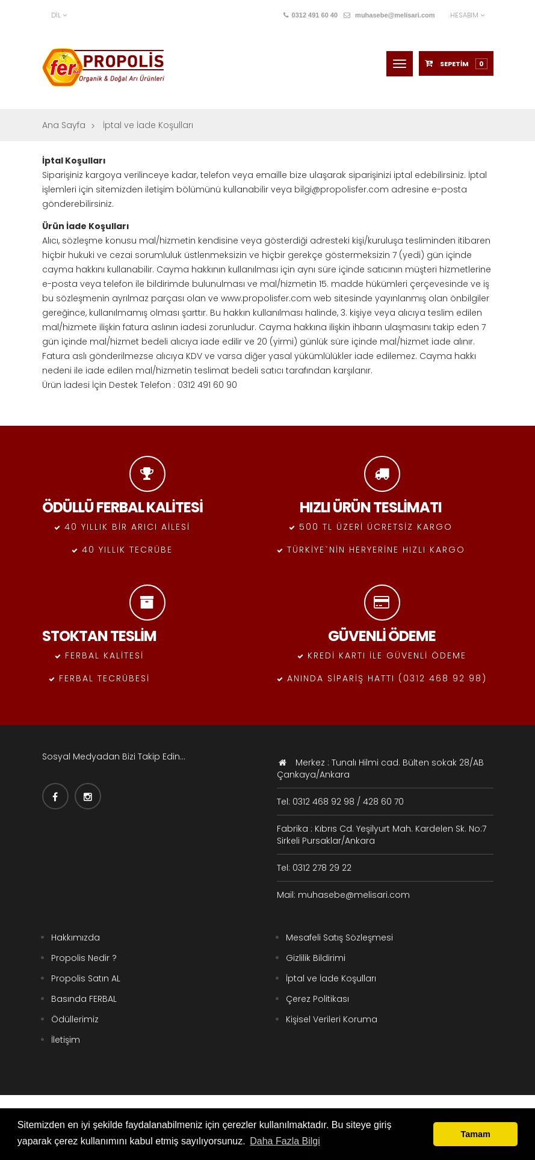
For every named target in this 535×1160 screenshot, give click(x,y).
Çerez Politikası (317, 999)
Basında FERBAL (84, 999)
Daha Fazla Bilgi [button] (285, 1141)
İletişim (65, 1040)
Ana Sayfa (63, 125)
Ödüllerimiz (75, 1019)
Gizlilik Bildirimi (315, 958)
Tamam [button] (475, 1134)
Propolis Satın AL (85, 978)
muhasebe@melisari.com (389, 15)
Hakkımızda (75, 937)
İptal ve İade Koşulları (331, 978)
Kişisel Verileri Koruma (331, 1019)
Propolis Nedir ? (84, 958)
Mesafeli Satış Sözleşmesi (339, 937)
